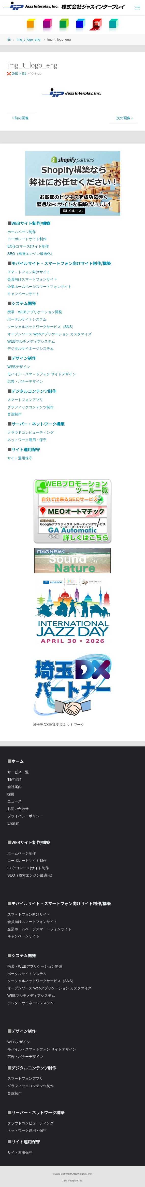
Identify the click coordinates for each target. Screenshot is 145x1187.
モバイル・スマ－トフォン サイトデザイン (41, 374)
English (13, 823)
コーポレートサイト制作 (27, 239)
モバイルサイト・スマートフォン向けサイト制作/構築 (61, 263)
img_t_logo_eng (28, 39)
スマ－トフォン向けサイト (28, 272)
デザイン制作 (23, 358)
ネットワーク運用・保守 (27, 440)
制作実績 (14, 779)
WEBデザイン (18, 367)
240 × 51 (19, 74)
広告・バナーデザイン (25, 381)
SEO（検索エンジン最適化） (30, 254)
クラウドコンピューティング (30, 432)
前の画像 (20, 118)
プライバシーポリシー (25, 816)
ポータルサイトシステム (27, 319)
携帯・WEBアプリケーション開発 (34, 312)
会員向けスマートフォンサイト (32, 279)
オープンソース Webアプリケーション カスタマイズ (49, 334)
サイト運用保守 (25, 449)
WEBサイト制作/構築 (30, 223)
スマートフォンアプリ (25, 400)
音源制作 (14, 414)
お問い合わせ (18, 809)
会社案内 (14, 787)
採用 (10, 794)
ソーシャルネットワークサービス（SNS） (41, 327)
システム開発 (23, 303)
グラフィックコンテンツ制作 (30, 407)
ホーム (17, 761)
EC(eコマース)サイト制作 (28, 246)
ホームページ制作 (21, 232)
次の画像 (125, 118)
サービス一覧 (18, 772)
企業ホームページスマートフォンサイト (39, 287)
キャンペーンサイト (23, 294)
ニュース (14, 801)
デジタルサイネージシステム (30, 348)
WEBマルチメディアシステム (31, 341)
